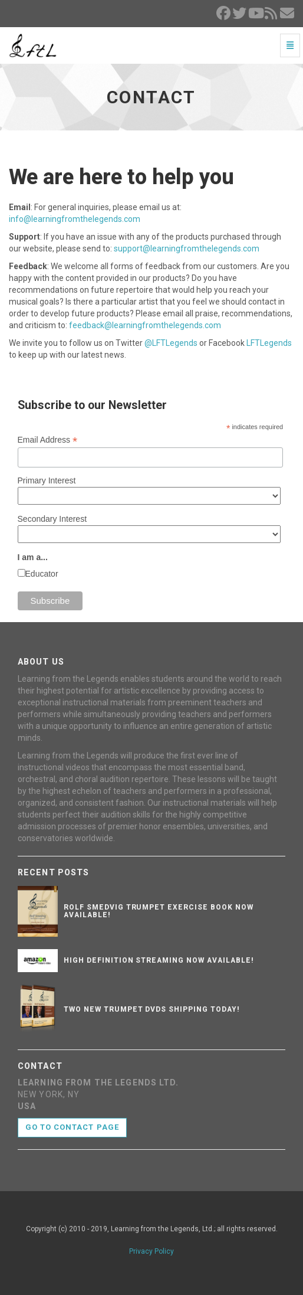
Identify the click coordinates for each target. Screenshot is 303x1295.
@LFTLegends (170, 343)
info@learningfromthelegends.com (74, 219)
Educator (41, 573)
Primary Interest (47, 480)
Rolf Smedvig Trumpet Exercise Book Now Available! (158, 911)
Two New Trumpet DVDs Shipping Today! (152, 1009)
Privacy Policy (151, 1251)
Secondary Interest (52, 519)
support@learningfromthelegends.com (186, 248)
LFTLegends (269, 343)
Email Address (48, 440)
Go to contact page (72, 1127)
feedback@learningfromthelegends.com (145, 325)
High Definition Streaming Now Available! (158, 960)
